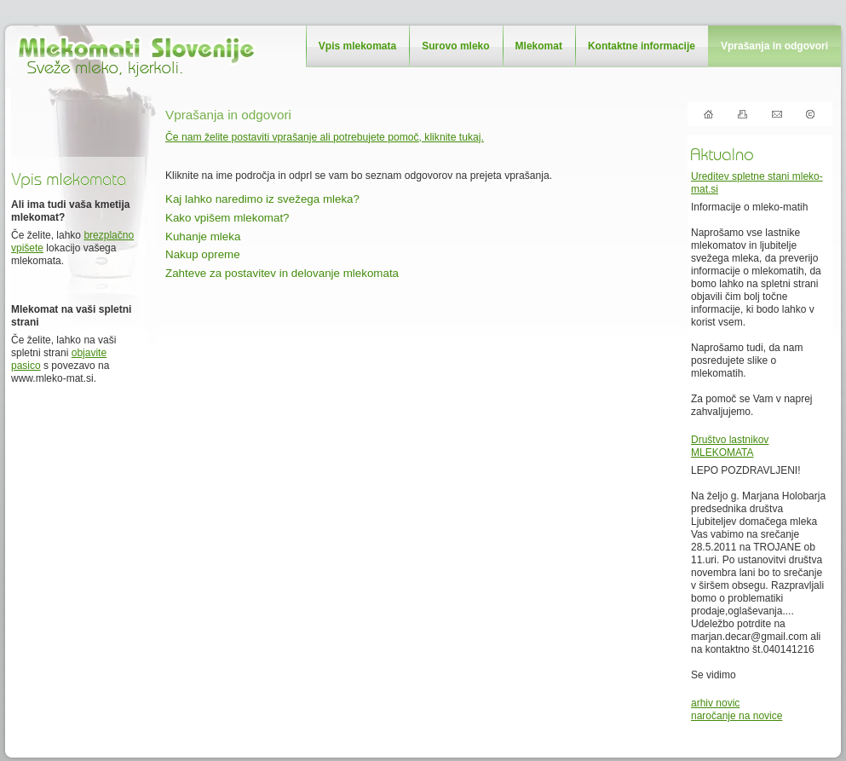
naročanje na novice (736, 716)
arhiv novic (715, 703)
